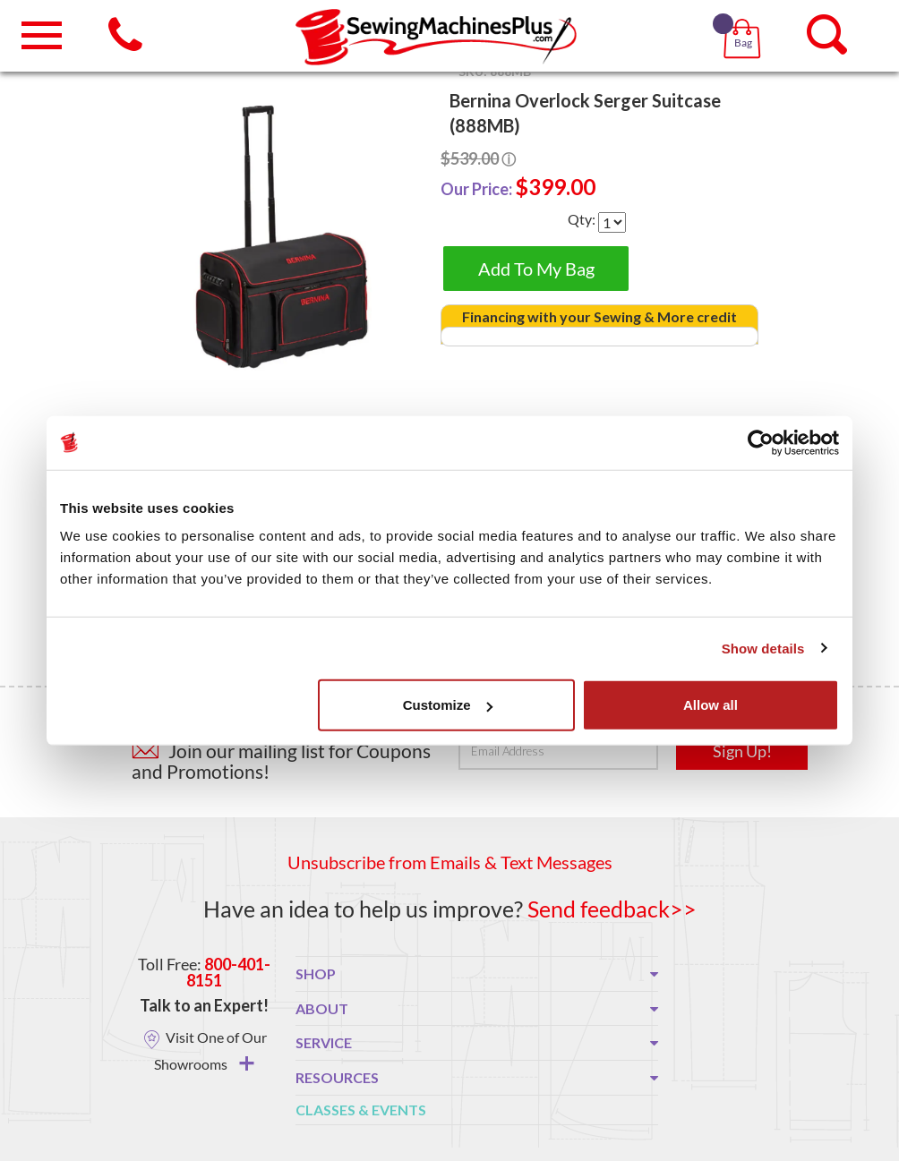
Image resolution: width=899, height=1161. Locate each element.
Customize (447, 705)
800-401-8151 (228, 972)
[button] (745, 18)
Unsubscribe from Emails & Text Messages (449, 862)
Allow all (710, 705)
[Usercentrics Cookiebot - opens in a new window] (760, 442)
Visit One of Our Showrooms (210, 1050)
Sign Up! (742, 751)
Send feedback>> (612, 908)
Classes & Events (360, 1109)
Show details (763, 647)
